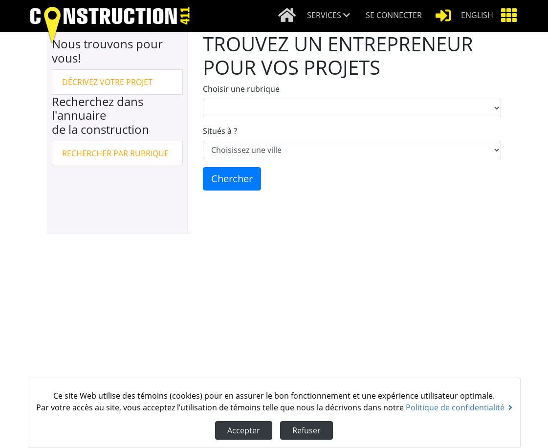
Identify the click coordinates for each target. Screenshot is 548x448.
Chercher (232, 178)
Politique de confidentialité (459, 407)
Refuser (306, 430)
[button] (332, 16)
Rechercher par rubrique (115, 153)
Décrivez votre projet (107, 82)
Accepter (243, 430)
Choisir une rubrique (241, 89)
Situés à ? (220, 131)
